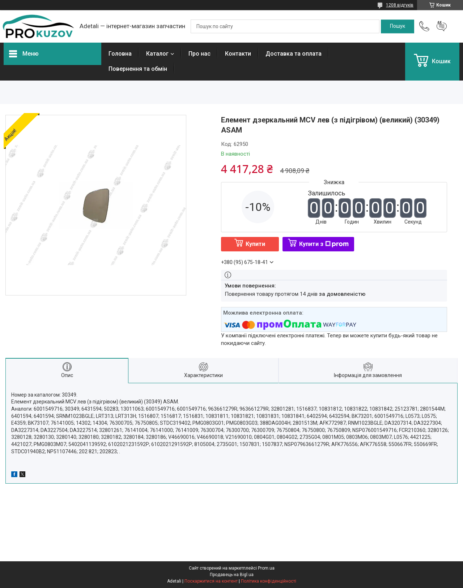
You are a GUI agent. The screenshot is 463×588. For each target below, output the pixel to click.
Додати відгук (442, 26)
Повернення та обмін (138, 68)
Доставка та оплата (294, 53)
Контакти (238, 53)
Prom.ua (266, 568)
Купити (255, 244)
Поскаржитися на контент (211, 581)
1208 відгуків (399, 5)
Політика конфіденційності (268, 581)
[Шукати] (397, 26)
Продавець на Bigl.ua (232, 574)
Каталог (157, 53)
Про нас (199, 53)
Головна (120, 53)
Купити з (324, 244)
